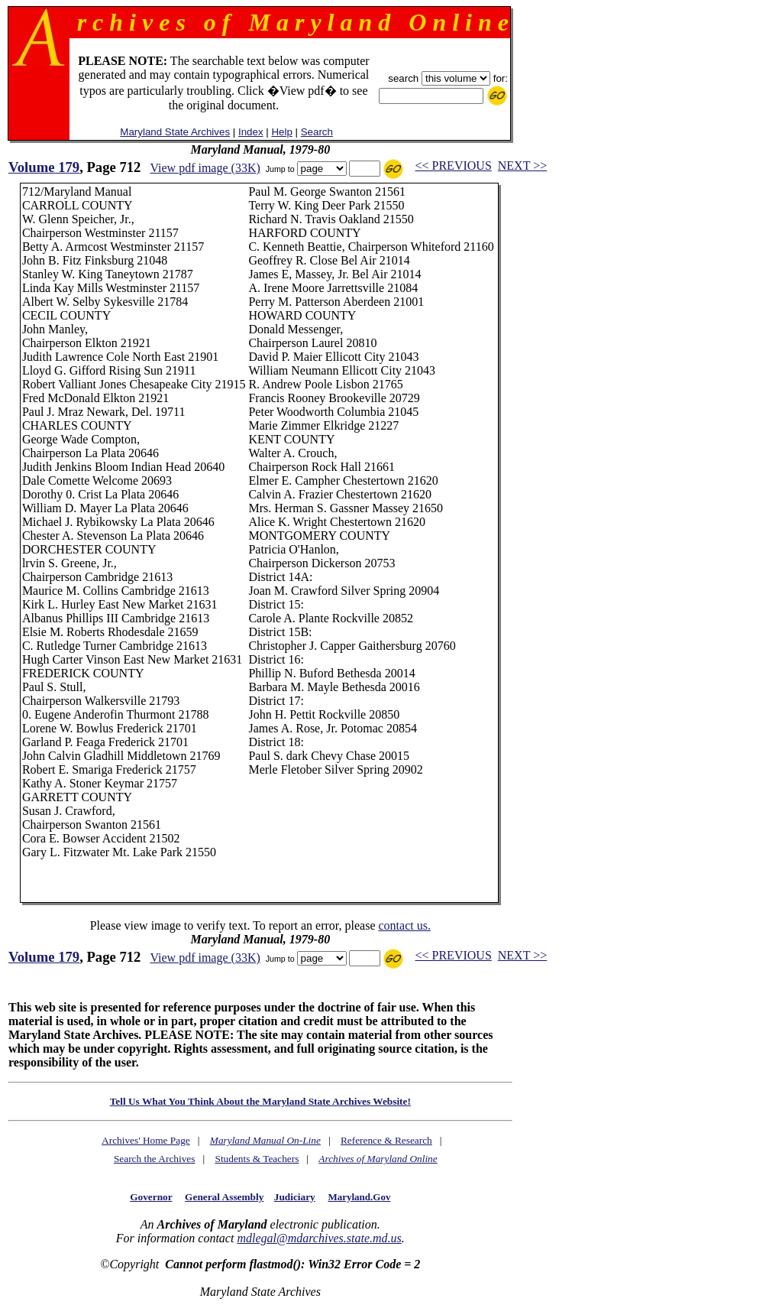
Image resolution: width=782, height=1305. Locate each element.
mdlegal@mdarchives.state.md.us (319, 1238)
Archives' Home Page (146, 1140)
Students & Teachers (257, 1158)
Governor (151, 1197)
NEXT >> (522, 165)
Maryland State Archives (175, 132)
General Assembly (224, 1197)
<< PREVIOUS (453, 165)
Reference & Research (386, 1140)
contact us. (404, 925)
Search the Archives (155, 1158)
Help (281, 132)
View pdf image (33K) (205, 167)
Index (250, 132)
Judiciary (294, 1197)
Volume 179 (43, 167)
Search (317, 132)
